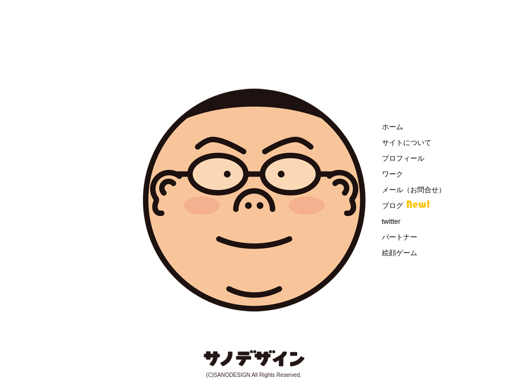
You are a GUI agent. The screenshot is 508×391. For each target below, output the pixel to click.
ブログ (392, 205)
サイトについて (406, 142)
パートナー (399, 237)
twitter (391, 221)
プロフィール (403, 158)
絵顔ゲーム (399, 253)
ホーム (392, 127)
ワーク (392, 174)
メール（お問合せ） (414, 190)
